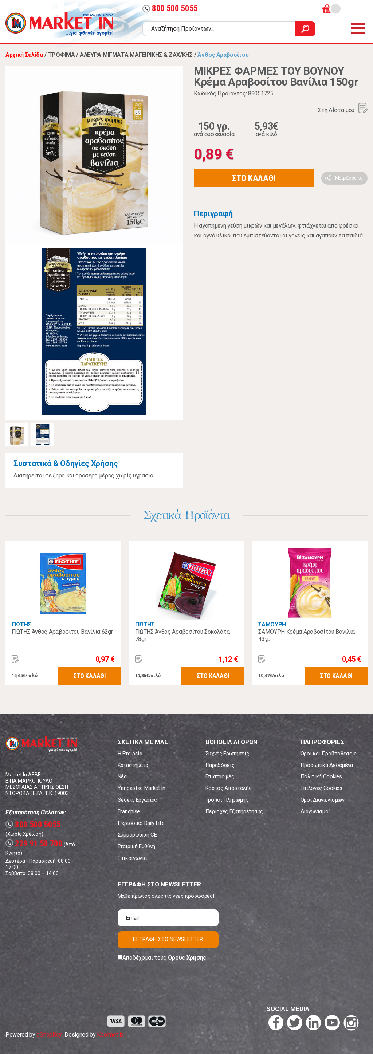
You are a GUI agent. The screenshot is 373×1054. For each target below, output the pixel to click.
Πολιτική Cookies (321, 776)
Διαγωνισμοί (315, 811)
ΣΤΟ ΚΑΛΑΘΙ (254, 178)
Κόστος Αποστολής (228, 788)
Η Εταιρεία (130, 753)
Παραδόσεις (220, 765)
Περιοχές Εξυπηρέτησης (234, 811)
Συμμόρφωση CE (137, 834)
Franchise (129, 811)
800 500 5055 (170, 8)
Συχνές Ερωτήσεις (227, 753)
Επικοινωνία (132, 858)
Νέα (122, 776)
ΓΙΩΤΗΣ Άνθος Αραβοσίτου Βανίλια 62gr (62, 631)
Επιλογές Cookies (321, 788)
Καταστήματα (133, 765)
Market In (59, 24)
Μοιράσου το (349, 178)
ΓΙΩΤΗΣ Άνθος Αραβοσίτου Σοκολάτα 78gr (182, 635)
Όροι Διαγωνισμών (323, 800)
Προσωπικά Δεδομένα (327, 765)
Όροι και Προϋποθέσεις (329, 753)
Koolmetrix (110, 1034)
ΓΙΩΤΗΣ (21, 624)
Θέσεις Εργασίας (137, 800)
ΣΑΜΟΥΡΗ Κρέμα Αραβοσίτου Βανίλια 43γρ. (306, 635)
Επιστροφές (219, 776)
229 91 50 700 (34, 844)
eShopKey (49, 1034)
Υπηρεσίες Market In (141, 788)
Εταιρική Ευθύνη (136, 846)
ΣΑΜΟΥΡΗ (272, 624)
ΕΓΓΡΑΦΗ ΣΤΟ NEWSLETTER (168, 939)
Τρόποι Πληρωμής (226, 800)
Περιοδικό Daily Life (141, 823)
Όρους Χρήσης (187, 957)
